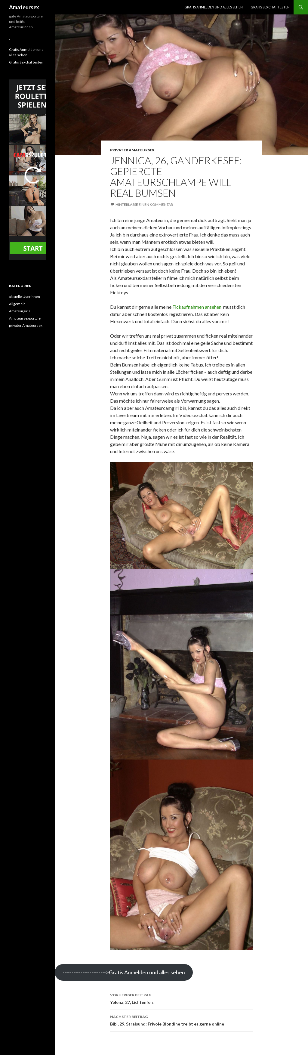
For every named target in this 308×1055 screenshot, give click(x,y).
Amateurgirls (19, 311)
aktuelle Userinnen (24, 296)
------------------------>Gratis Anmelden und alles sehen (124, 972)
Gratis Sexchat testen (270, 7)
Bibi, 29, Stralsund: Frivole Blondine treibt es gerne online (181, 1019)
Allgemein (17, 304)
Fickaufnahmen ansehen (196, 307)
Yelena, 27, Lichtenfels (181, 998)
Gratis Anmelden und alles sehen (213, 7)
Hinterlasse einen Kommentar (144, 204)
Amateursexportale (25, 318)
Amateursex (24, 7)
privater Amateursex (132, 150)
